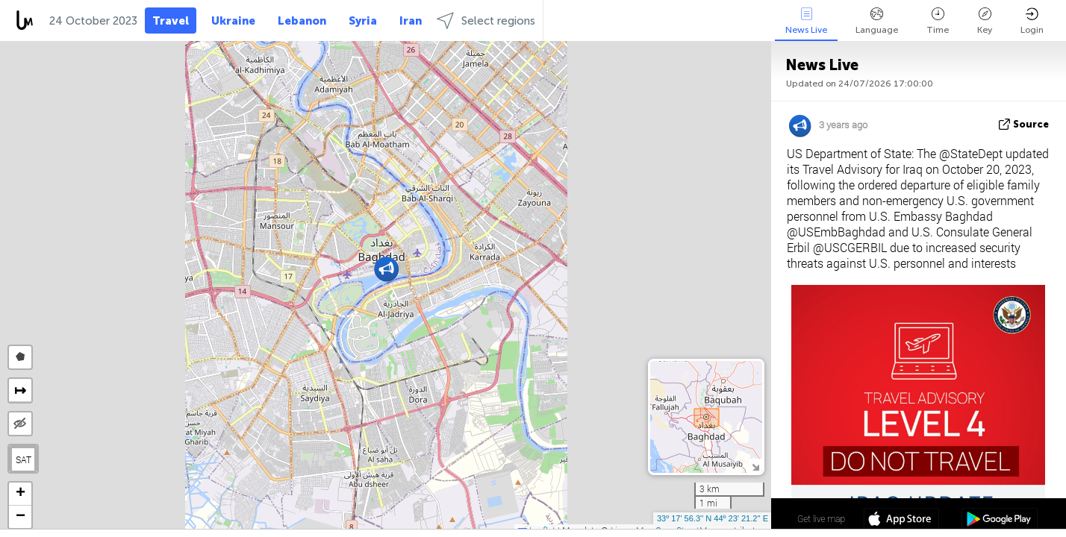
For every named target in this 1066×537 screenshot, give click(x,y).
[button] (386, 268)
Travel (170, 21)
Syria (363, 21)
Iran (410, 21)
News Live (806, 21)
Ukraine (233, 21)
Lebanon (302, 21)
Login (1032, 21)
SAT (23, 459)
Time (937, 21)
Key (984, 21)
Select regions (486, 20)
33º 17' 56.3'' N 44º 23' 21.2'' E (712, 518)
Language (876, 21)
